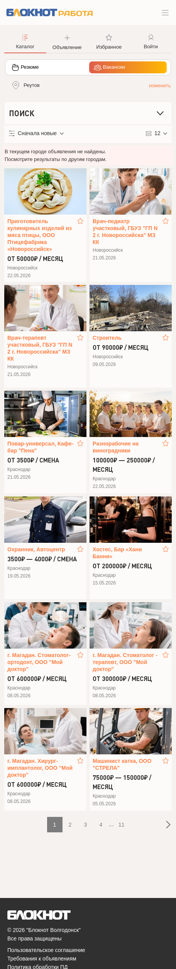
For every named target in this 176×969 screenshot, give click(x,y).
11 (121, 825)
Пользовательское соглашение (46, 950)
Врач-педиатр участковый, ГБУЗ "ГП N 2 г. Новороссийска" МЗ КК (125, 231)
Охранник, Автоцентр (36, 549)
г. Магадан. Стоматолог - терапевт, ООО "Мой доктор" (125, 662)
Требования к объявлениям (41, 958)
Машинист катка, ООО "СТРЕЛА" (122, 764)
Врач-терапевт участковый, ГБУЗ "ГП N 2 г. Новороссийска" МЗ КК (39, 348)
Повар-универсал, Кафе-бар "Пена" (40, 447)
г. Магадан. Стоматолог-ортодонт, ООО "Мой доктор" (39, 662)
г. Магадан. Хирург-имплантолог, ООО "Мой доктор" (40, 768)
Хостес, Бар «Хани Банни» (117, 552)
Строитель (107, 338)
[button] (67, 41)
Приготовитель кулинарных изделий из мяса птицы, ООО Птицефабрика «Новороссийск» (39, 235)
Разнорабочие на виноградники (116, 447)
